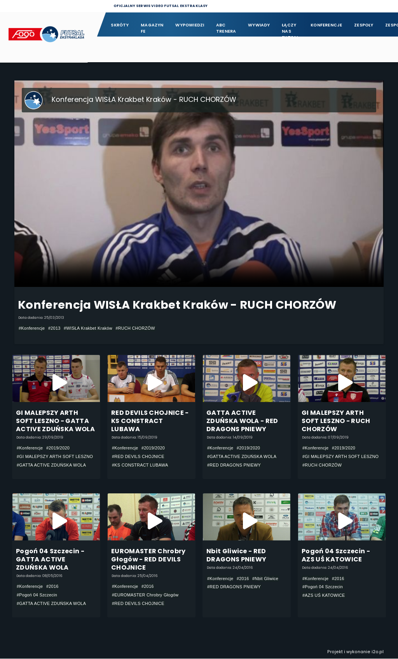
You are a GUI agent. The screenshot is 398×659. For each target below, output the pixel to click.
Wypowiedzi (189, 25)
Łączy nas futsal (290, 28)
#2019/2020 (58, 448)
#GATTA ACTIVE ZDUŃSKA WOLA (51, 465)
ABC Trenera (226, 28)
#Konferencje (32, 328)
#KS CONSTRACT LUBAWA (140, 465)
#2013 (54, 328)
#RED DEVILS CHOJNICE (138, 456)
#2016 (52, 586)
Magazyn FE (152, 28)
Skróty (120, 25)
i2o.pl (378, 652)
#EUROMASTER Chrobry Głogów (145, 595)
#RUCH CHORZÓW (135, 328)
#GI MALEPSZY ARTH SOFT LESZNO (55, 456)
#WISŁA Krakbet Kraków (88, 328)
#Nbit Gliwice (265, 579)
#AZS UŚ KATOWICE (323, 595)
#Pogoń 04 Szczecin (37, 595)
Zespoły (364, 25)
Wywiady (259, 25)
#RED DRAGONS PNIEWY (234, 465)
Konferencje (326, 25)
